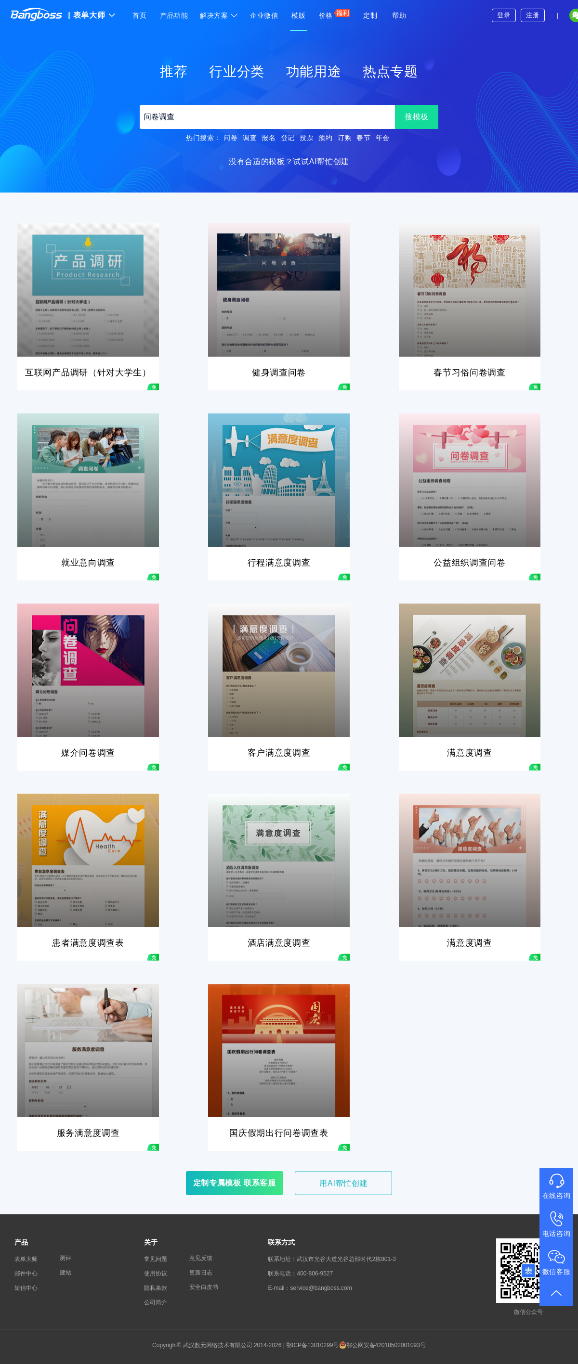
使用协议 (155, 1273)
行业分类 (236, 71)
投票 (307, 138)
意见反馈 (200, 1258)
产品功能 (174, 15)
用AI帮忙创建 (343, 1183)
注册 (532, 15)
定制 (370, 15)
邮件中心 (26, 1273)
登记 (288, 138)
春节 (363, 138)
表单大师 (92, 15)
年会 (383, 138)
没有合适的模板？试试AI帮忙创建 (289, 161)
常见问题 (155, 1259)
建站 (65, 1272)
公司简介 (155, 1302)
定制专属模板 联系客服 (234, 1183)
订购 (345, 138)
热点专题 (390, 71)
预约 (325, 138)
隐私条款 (155, 1288)
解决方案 (219, 15)
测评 (65, 1258)
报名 (269, 138)
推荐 (173, 71)
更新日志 (200, 1272)
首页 (139, 15)
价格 (334, 13)
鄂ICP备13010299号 (312, 1345)
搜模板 (417, 117)
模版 (298, 15)
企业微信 (264, 15)
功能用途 (314, 71)
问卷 (230, 138)
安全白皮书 (203, 1287)
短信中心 (26, 1288)
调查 (250, 138)
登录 (503, 15)
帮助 (399, 15)
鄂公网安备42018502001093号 (382, 1345)
